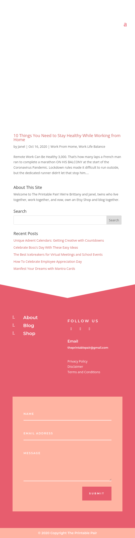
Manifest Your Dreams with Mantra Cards (44, 268)
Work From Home (63, 146)
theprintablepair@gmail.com (87, 347)
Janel (21, 146)
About (30, 317)
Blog (28, 325)
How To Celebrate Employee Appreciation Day (47, 261)
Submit (97, 493)
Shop (29, 333)
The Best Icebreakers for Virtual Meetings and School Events (58, 254)
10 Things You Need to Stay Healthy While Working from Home (67, 137)
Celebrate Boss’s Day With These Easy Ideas (45, 247)
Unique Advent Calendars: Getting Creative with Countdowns (58, 240)
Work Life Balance (92, 146)
